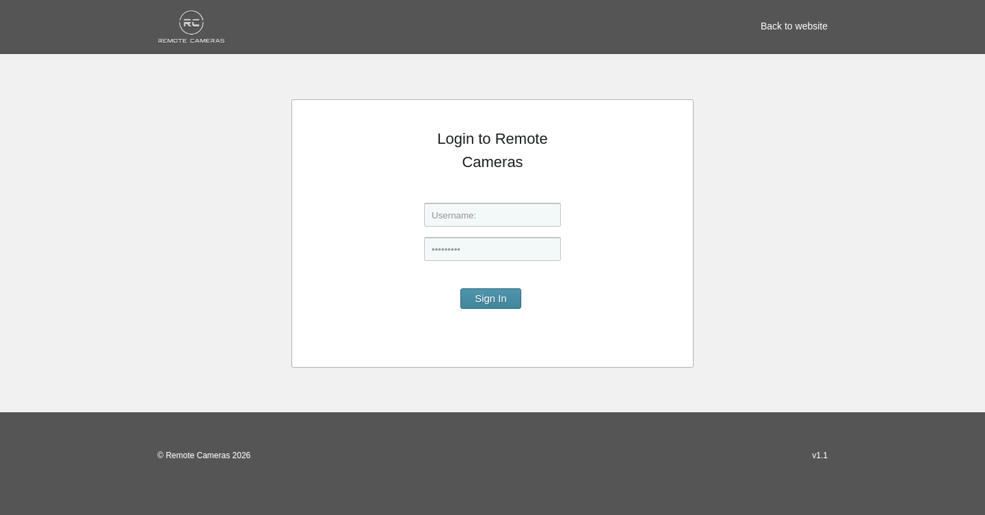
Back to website (794, 26)
